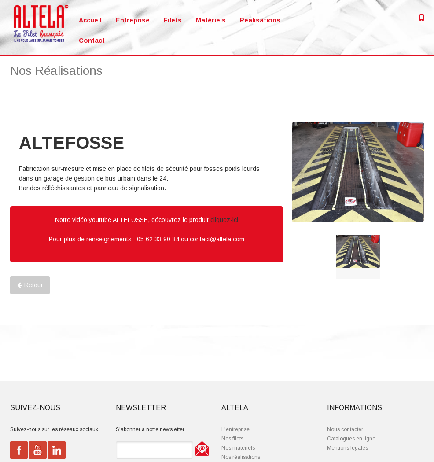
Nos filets (232, 439)
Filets (173, 20)
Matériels (211, 20)
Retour (30, 284)
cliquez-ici (224, 219)
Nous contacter (345, 429)
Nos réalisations (240, 457)
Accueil (90, 20)
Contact (92, 40)
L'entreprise (235, 429)
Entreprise (133, 20)
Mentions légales (347, 448)
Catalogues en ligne (351, 439)
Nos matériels (238, 448)
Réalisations (260, 20)
